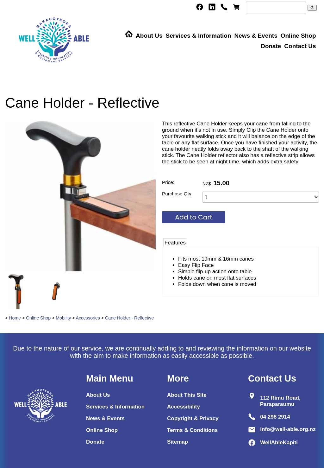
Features (175, 243)
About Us (149, 35)
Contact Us (300, 46)
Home (15, 317)
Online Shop (298, 35)
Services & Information (198, 35)
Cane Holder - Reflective (129, 317)
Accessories (88, 317)
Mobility (63, 317)
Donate (271, 46)
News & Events (255, 35)
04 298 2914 (275, 417)
